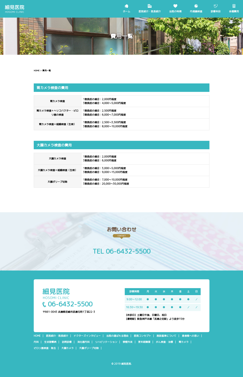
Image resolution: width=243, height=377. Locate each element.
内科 (36, 342)
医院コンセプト (142, 336)
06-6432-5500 (67, 304)
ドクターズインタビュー (87, 336)
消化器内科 (83, 342)
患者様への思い (190, 336)
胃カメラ (184, 342)
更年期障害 (144, 342)
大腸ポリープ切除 (89, 348)
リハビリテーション (106, 342)
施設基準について (166, 336)
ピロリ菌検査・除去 (45, 348)
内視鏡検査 (196, 11)
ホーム (126, 11)
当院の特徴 (175, 11)
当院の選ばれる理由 (117, 336)
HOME (37, 70)
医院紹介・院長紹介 (150, 11)
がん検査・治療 (164, 342)
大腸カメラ (67, 348)
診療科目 (216, 11)
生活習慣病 (50, 342)
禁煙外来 (127, 342)
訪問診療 (67, 342)
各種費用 (234, 11)
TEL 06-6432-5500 (121, 251)
